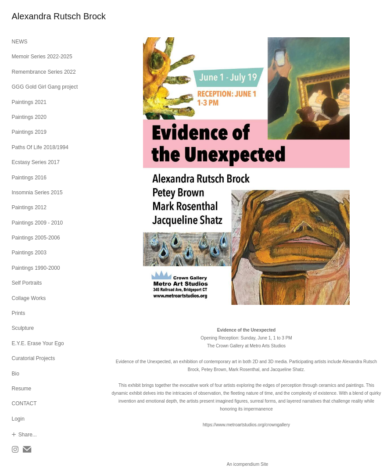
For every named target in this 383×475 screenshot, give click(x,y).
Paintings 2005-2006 (36, 238)
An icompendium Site (247, 464)
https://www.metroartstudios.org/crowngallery (246, 424)
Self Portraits (27, 283)
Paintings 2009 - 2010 (37, 223)
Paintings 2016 (29, 178)
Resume (22, 389)
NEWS (20, 42)
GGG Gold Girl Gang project (45, 87)
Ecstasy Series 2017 (36, 162)
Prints (18, 313)
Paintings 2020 (29, 117)
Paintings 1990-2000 (36, 268)
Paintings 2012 (29, 207)
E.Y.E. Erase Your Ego (38, 343)
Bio (15, 374)
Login (18, 419)
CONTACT (24, 403)
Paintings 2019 (29, 132)
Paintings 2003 (29, 253)
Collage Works (29, 298)
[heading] (34, 16)
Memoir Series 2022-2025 (42, 57)
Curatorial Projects (33, 358)
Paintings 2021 (29, 102)
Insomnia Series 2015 (37, 192)
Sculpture (23, 328)
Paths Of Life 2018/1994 (40, 147)
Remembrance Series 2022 (44, 72)
